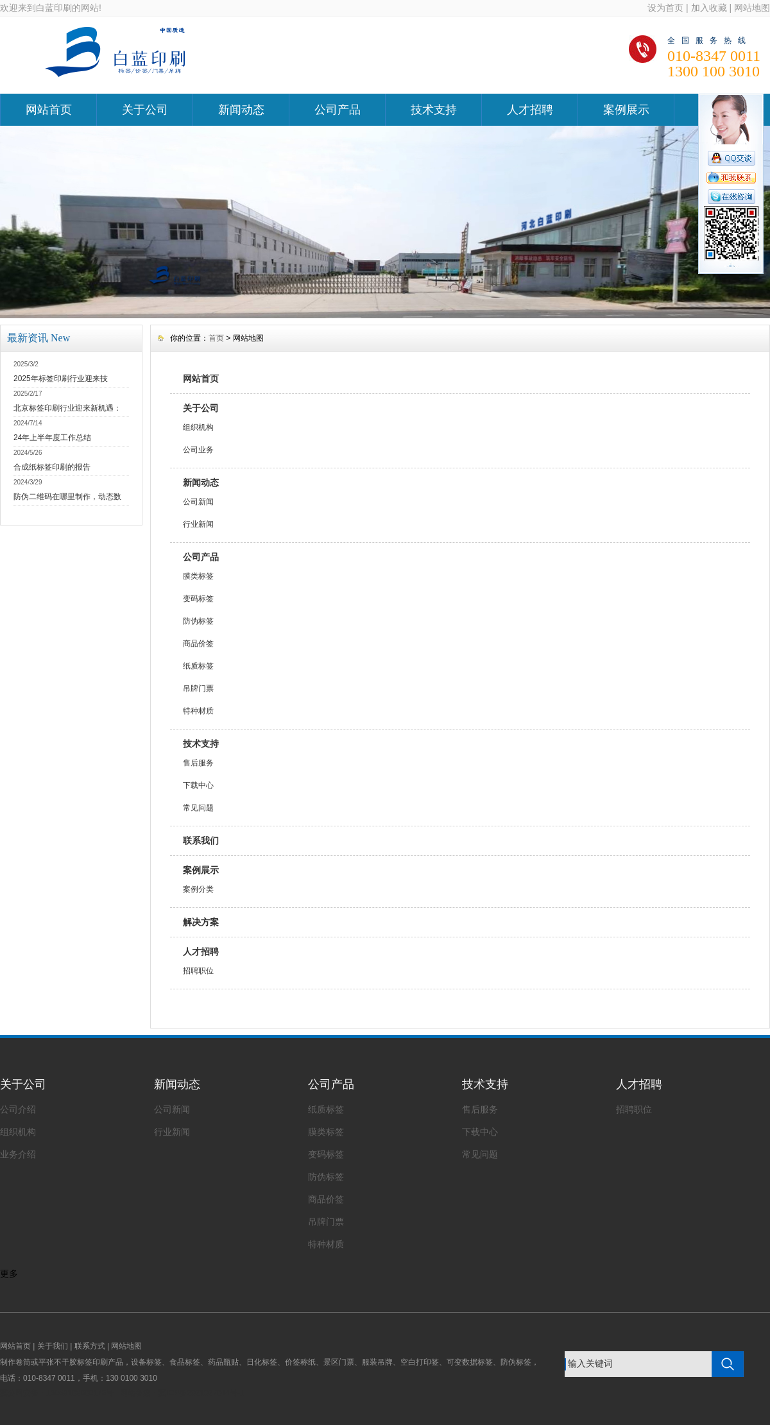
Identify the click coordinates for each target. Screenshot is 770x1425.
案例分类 (198, 889)
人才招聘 (530, 109)
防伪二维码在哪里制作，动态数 (67, 496)
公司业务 (198, 449)
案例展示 (626, 109)
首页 (216, 338)
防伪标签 (198, 621)
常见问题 (198, 807)
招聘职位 (198, 970)
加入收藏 (709, 8)
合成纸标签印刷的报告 (51, 467)
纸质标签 (198, 665)
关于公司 (145, 109)
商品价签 (198, 643)
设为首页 (665, 8)
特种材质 (198, 710)
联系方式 (89, 1346)
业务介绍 (18, 1154)
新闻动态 (241, 109)
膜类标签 (198, 576)
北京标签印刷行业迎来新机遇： (67, 408)
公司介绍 (18, 1109)
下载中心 (198, 785)
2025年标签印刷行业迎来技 (60, 378)
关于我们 (52, 1346)
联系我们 (201, 840)
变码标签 (198, 598)
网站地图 (752, 8)
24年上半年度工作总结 (52, 437)
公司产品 (337, 109)
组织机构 (198, 427)
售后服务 (198, 762)
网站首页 (49, 109)
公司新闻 (198, 501)
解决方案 (201, 922)
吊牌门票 (198, 688)
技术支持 (434, 109)
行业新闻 (198, 524)
